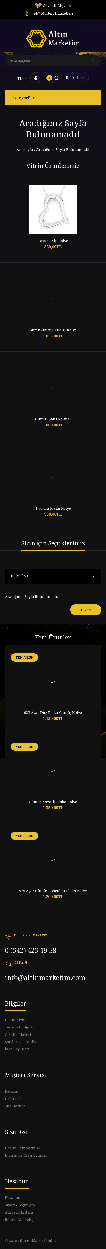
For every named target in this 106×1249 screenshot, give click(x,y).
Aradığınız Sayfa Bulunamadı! (63, 149)
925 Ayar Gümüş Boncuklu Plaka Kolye (53, 891)
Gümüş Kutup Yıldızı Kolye (53, 330)
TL (19, 78)
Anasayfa (25, 149)
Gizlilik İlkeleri (18, 1034)
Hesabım (12, 1198)
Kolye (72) (19, 576)
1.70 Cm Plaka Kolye (53, 508)
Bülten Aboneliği (20, 1219)
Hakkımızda (15, 1020)
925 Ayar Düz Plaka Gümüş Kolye (53, 712)
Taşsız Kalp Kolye (53, 241)
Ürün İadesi (15, 1099)
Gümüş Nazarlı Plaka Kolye (53, 802)
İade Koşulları (17, 1049)
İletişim (11, 1091)
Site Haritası (16, 1106)
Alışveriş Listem (19, 1212)
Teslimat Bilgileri (20, 1027)
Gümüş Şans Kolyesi (53, 419)
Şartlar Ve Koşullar (21, 1042)
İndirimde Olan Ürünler (26, 1155)
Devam (86, 610)
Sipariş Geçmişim (20, 1205)
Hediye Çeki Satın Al (22, 1148)
